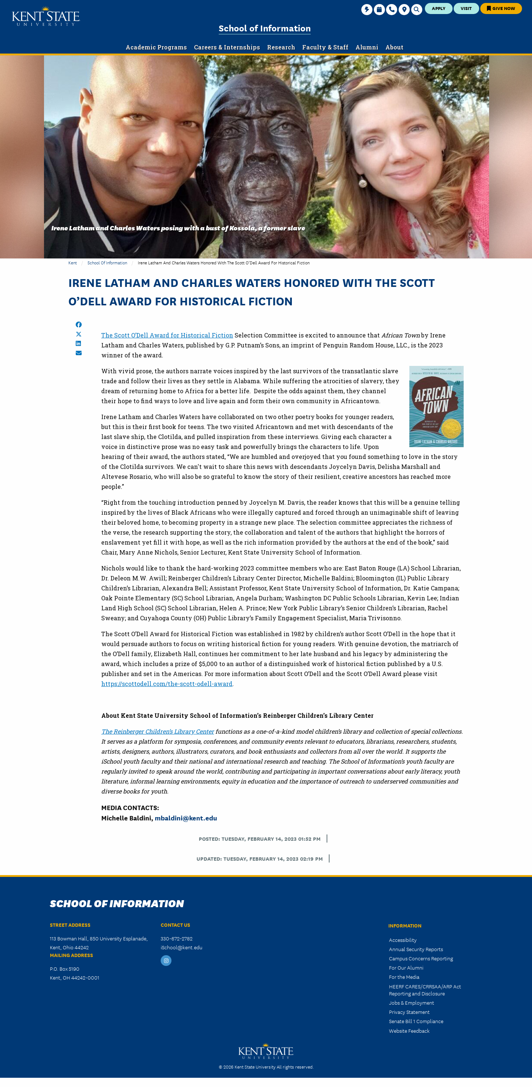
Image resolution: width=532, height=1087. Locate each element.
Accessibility (403, 940)
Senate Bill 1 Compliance (416, 1021)
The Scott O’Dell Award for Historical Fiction (167, 335)
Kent (72, 262)
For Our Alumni (406, 967)
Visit (466, 8)
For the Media (404, 977)
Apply (439, 8)
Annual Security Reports (416, 949)
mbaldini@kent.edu (186, 817)
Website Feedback (409, 1030)
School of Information (265, 27)
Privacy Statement (409, 1012)
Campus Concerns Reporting (421, 958)
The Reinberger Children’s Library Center (157, 731)
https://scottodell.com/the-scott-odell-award (166, 683)
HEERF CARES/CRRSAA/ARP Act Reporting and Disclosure (425, 989)
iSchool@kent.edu (181, 947)
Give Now (501, 8)
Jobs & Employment (411, 1002)
